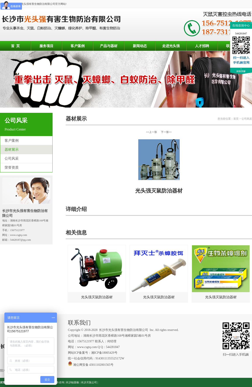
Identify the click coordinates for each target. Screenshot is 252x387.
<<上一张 (151, 132)
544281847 (241, 33)
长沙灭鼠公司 (89, 382)
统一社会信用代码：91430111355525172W (96, 358)
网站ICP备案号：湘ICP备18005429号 (93, 352)
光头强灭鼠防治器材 (97, 272)
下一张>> (166, 132)
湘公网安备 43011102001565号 (91, 364)
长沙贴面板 (72, 382)
